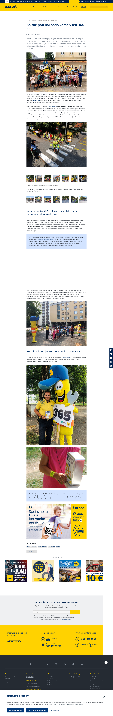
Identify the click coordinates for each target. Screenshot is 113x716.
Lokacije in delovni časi (55, 683)
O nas (50, 674)
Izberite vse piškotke (15, 710)
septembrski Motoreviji (46, 239)
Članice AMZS (53, 681)
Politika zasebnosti (97, 679)
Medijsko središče (76, 677)
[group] (30, 178)
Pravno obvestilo (96, 687)
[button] (106, 7)
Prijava (75, 612)
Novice (34, 20)
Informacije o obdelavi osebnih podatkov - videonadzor (98, 683)
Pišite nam (52, 685)
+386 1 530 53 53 (37, 686)
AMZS (51, 677)
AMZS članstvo (53, 679)
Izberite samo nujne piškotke (37, 710)
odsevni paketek (67, 358)
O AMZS (29, 20)
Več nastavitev (55, 710)
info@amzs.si (8, 682)
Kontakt (7, 674)
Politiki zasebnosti (66, 619)
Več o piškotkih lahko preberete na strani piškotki (68, 704)
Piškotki (94, 677)
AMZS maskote (52, 107)
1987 (35, 683)
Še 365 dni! (36, 100)
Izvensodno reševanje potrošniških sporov (98, 690)
